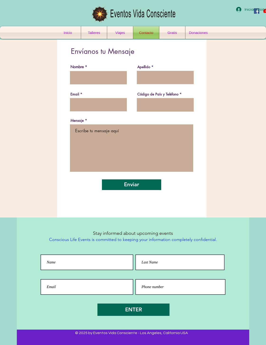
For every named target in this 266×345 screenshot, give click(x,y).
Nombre (77, 67)
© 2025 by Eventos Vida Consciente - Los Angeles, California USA (131, 333)
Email (74, 94)
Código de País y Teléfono (157, 94)
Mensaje (77, 120)
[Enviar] (131, 184)
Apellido (143, 67)
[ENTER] (133, 310)
